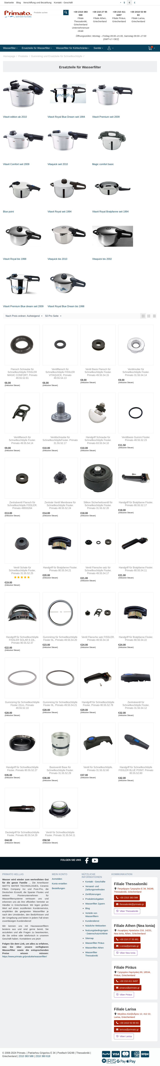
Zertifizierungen (93, 894)
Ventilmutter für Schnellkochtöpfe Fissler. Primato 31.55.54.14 (135, 372)
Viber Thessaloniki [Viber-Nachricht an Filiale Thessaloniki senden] (127, 911)
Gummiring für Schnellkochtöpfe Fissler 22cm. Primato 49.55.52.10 (22, 705)
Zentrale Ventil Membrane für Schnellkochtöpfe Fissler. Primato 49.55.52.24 (60, 505)
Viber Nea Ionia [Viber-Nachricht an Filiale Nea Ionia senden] (125, 953)
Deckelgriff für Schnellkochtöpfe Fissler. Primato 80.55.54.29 (22, 834)
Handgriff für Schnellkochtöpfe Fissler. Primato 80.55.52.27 (22, 768)
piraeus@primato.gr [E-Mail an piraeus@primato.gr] (128, 987)
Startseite (9, 2)
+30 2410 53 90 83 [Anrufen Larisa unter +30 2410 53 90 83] (127, 1023)
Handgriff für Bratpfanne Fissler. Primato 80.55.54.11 (136, 569)
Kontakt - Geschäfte (95, 881)
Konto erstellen (59, 883)
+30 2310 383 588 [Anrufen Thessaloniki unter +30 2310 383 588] (127, 897)
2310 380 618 (42, 1056)
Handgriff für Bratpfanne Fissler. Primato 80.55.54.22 (136, 638)
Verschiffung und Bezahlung (37, 2)
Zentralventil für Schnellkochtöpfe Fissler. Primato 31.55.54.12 (135, 705)
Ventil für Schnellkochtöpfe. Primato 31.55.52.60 (98, 768)
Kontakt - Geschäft (63, 2)
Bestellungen (58, 888)
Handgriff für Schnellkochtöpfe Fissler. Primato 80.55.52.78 (98, 703)
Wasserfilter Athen (94, 947)
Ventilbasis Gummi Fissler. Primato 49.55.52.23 (136, 438)
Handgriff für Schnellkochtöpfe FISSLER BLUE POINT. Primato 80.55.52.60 (136, 770)
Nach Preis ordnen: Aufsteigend (24, 316)
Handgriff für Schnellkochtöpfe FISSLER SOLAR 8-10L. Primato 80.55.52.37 (22, 640)
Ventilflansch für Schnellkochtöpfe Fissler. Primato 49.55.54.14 (22, 440)
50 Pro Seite (53, 316)
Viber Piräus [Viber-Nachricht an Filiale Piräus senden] (124, 994)
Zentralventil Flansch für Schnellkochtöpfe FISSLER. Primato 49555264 (22, 505)
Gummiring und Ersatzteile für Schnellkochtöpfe (56, 56)
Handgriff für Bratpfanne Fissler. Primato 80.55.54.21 (60, 569)
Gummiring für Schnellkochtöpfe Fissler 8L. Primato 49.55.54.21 (60, 703)
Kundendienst (92, 921)
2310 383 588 (26, 1056)
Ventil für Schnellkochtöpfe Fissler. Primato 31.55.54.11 (60, 834)
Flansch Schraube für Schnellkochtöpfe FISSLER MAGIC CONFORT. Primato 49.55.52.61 (22, 373)
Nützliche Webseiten (95, 925)
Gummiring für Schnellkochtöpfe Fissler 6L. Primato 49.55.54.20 (60, 638)
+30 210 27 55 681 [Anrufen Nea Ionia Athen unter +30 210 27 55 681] (127, 939)
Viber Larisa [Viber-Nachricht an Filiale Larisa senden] (124, 1036)
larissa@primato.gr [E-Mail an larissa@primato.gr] (127, 1029)
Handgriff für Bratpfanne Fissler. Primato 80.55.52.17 (136, 504)
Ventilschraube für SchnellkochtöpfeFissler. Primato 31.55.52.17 (60, 440)
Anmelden (57, 879)
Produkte (23, 56)
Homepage (9, 56)
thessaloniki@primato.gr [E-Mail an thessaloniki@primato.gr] (130, 904)
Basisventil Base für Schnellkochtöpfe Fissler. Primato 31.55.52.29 (60, 770)
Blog (18, 2)
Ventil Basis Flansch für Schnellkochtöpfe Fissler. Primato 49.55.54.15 (98, 372)
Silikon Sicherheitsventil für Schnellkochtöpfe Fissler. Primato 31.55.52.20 (98, 505)
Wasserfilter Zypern (95, 903)
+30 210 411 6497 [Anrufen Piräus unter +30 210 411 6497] (127, 981)
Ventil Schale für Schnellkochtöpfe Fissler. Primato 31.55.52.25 (22, 570)
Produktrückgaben (94, 899)
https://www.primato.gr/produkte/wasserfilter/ (24, 956)
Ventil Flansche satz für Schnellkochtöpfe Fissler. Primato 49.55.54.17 (98, 570)
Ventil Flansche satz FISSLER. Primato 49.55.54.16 (98, 638)
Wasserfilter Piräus (94, 943)
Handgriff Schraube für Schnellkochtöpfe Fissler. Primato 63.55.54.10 (98, 440)
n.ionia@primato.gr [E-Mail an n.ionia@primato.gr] (127, 946)
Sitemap (89, 938)
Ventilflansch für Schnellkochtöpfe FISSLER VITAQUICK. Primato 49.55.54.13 (60, 373)
